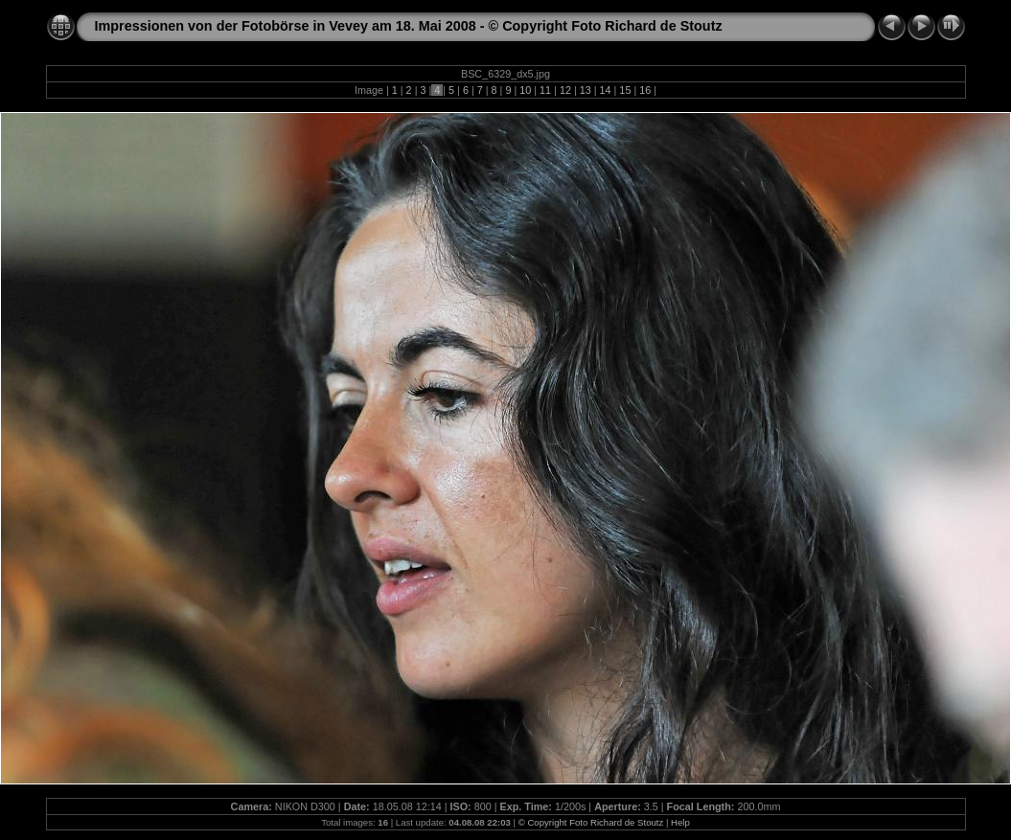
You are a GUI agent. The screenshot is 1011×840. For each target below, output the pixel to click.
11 (545, 90)
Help (680, 822)
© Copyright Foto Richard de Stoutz (591, 822)
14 (605, 90)
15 (624, 90)
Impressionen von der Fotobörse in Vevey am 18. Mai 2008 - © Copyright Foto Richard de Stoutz (409, 26)
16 (645, 90)
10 (525, 90)
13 (585, 90)
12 (565, 90)
